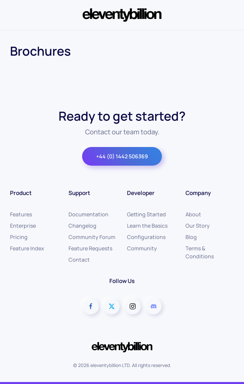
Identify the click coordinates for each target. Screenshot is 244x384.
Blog (191, 237)
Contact (79, 259)
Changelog (82, 225)
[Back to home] (122, 15)
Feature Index (27, 248)
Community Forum (91, 237)
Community (142, 248)
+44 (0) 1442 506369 (122, 156)
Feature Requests (90, 248)
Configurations (146, 237)
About (193, 214)
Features (21, 214)
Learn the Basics (147, 225)
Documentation (88, 214)
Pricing (19, 237)
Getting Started (146, 214)
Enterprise (23, 225)
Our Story (197, 225)
